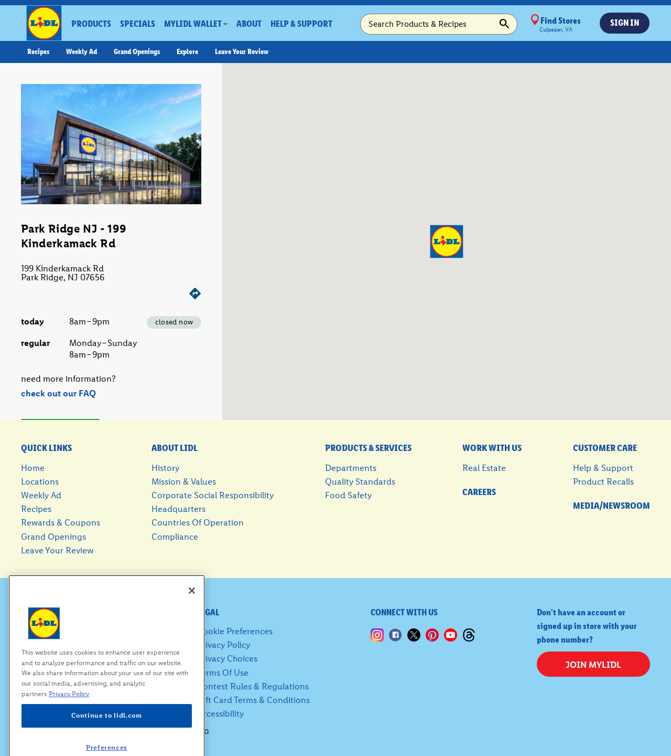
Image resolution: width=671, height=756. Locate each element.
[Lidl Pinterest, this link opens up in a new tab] (432, 630)
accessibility (220, 713)
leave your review (57, 550)
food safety (348, 495)
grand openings (53, 536)
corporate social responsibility (212, 495)
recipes (36, 508)
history (165, 468)
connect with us (404, 612)
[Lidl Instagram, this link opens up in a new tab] (377, 630)
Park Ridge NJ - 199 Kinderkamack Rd (74, 236)
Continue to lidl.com (106, 728)
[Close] (191, 603)
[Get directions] (111, 294)
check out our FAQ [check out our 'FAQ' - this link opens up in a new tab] (58, 393)
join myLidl (593, 664)
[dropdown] (196, 23)
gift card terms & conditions (253, 700)
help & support (603, 468)
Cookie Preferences (235, 631)
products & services (368, 448)
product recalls (603, 481)
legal (208, 612)
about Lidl (174, 448)
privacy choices (227, 658)
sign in (624, 22)
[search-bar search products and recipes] (438, 24)
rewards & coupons (60, 522)
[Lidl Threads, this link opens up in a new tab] (468, 630)
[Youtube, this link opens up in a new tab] (450, 630)
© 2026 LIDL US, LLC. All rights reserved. (142, 731)
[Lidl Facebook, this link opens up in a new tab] (395, 630)
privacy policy (223, 644)
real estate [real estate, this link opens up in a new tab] (484, 468)
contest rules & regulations (253, 686)
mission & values (183, 481)
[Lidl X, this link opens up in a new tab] (413, 630)
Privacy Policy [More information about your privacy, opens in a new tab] (69, 706)
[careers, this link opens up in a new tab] (492, 492)
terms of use (222, 672)
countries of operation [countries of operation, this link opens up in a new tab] (197, 522)
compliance (174, 536)
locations (40, 481)
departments (350, 468)
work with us (492, 448)
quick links (46, 448)
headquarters (178, 508)
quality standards (360, 481)
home (33, 468)
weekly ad (41, 495)
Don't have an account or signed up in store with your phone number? (587, 626)
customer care (605, 448)
